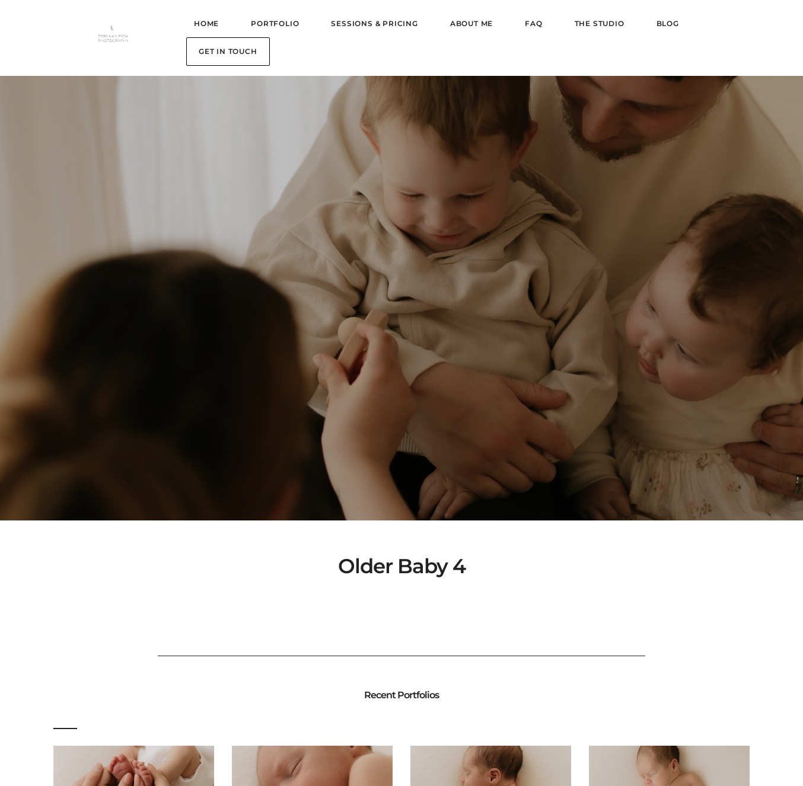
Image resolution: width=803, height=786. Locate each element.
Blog (668, 23)
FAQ (533, 23)
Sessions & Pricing (374, 23)
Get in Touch (228, 51)
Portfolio (275, 23)
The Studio (599, 23)
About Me (471, 23)
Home (206, 23)
